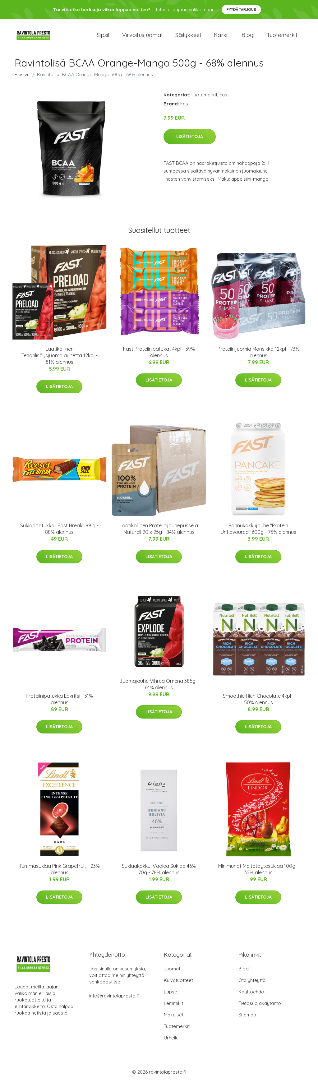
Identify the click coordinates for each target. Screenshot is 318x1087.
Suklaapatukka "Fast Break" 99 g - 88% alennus (59, 533)
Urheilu (171, 1042)
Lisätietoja (189, 141)
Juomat (172, 973)
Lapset (171, 996)
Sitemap (247, 1019)
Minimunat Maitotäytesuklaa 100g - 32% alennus (258, 873)
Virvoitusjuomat (142, 37)
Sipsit (103, 37)
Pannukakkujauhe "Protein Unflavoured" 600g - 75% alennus (258, 533)
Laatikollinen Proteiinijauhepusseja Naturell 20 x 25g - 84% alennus (159, 533)
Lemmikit (173, 1008)
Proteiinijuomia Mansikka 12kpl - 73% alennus (258, 356)
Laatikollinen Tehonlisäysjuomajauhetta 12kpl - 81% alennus (59, 359)
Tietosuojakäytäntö (259, 1008)
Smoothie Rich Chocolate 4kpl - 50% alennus (258, 703)
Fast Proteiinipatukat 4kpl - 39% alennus (159, 356)
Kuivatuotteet (178, 985)
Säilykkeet (188, 37)
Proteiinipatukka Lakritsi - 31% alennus (59, 703)
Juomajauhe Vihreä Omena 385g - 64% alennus (159, 688)
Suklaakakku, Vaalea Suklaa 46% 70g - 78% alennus (159, 873)
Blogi (248, 37)
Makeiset (173, 1019)
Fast (224, 99)
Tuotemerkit (282, 37)
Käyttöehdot (252, 996)
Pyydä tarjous (241, 9)
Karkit (221, 37)
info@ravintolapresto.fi (114, 1000)
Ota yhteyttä (251, 985)
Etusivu (22, 79)
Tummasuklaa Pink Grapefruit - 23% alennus (59, 873)
